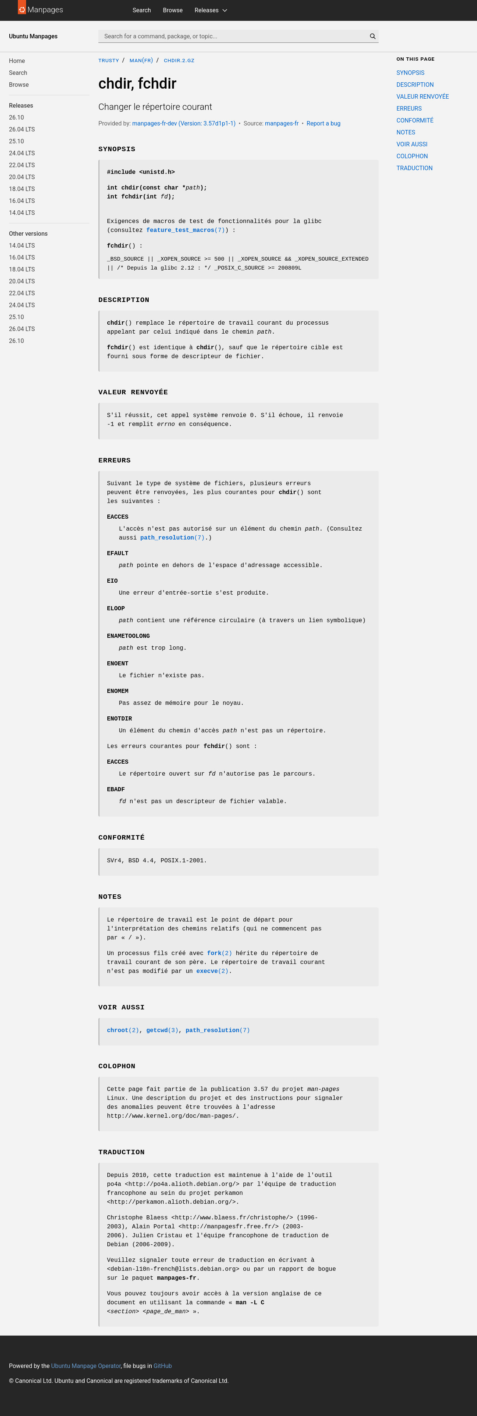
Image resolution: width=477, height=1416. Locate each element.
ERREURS (409, 108)
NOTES (406, 132)
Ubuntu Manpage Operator (86, 1365)
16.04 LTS (22, 200)
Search (142, 10)
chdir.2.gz (179, 60)
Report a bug (324, 123)
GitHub (163, 1365)
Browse (173, 10)
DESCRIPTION (415, 84)
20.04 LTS (22, 177)
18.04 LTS (22, 188)
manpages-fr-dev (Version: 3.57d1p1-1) (184, 123)
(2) (219, 953)
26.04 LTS (22, 129)
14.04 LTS (22, 212)
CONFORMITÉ (415, 120)
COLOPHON (412, 156)
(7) (185, 230)
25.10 (16, 141)
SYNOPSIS (410, 72)
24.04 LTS (22, 153)
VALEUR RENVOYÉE (423, 96)
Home (17, 60)
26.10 (16, 117)
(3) (162, 1030)
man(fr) (142, 60)
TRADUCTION (415, 168)
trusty (108, 60)
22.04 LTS (22, 165)
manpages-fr (281, 123)
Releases (206, 10)
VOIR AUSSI (412, 144)
